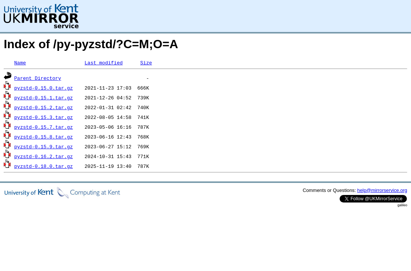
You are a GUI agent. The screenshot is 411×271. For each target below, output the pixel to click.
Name (20, 62)
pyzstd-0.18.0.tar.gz (43, 166)
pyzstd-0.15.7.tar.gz (43, 126)
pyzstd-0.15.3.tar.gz (43, 117)
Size (146, 62)
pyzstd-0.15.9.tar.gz (43, 146)
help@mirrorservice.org (382, 190)
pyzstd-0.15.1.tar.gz (43, 97)
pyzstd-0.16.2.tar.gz (43, 156)
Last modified (103, 62)
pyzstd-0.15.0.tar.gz (43, 87)
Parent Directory (37, 78)
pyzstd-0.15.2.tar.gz (43, 107)
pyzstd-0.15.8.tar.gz (43, 136)
